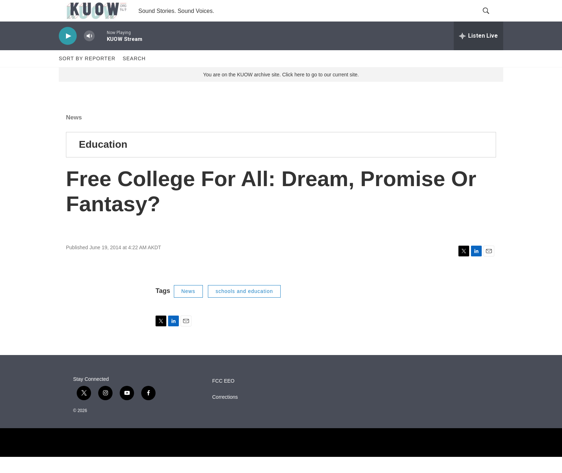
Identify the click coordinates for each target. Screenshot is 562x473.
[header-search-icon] (492, 19)
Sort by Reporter (87, 74)
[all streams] (478, 52)
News (74, 133)
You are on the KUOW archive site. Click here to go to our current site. (281, 91)
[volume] (89, 52)
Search (134, 74)
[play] (67, 52)
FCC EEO (223, 397)
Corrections (225, 413)
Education (103, 160)
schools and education (244, 307)
